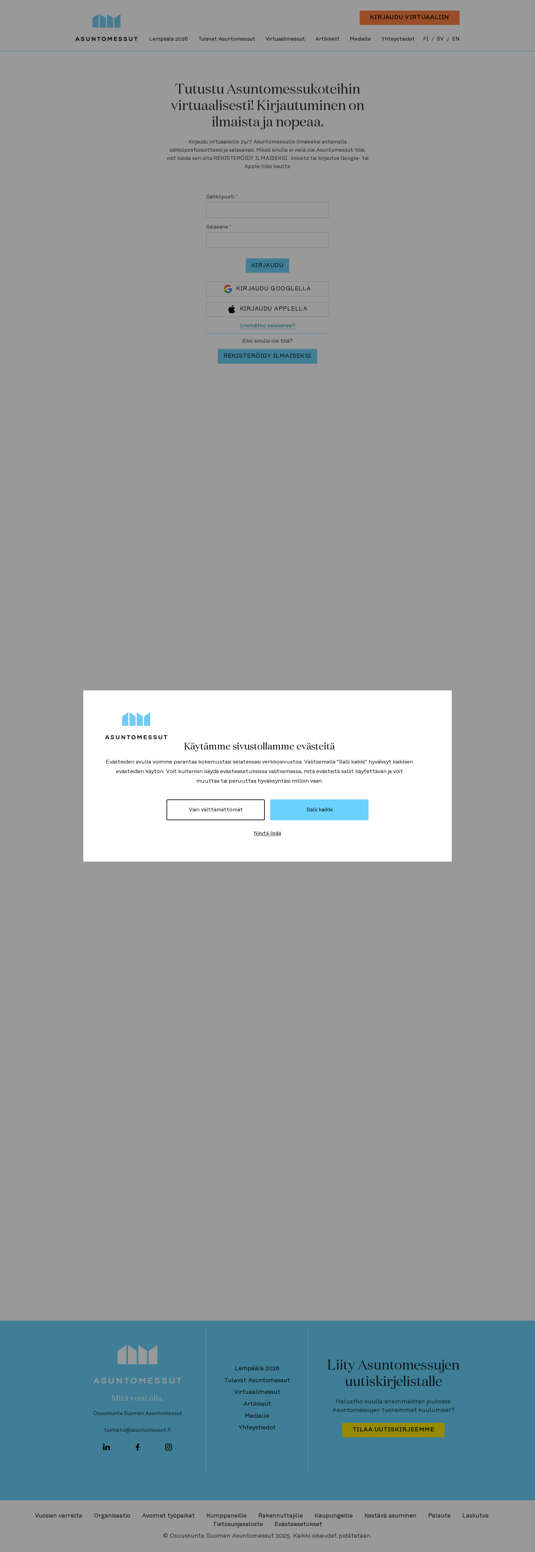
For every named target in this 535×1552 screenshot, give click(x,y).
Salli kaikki (319, 810)
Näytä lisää (267, 833)
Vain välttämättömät (216, 810)
